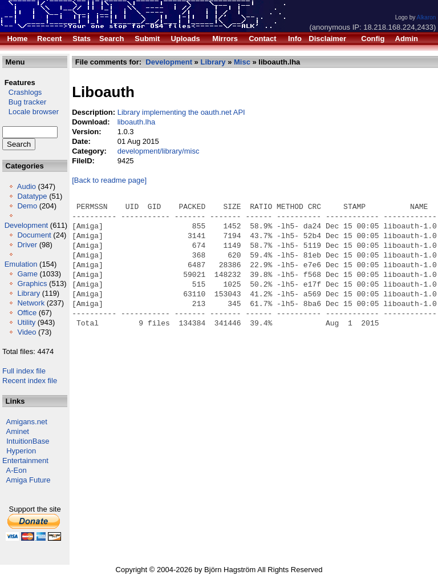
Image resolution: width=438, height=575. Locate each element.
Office (26, 312)
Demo (27, 206)
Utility (26, 322)
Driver (27, 244)
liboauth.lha (136, 122)
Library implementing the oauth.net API (181, 112)
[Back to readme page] (109, 180)
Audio (26, 186)
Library (28, 293)
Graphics (32, 283)
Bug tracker (24, 102)
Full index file (24, 371)
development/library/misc (158, 151)
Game (27, 274)
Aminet (17, 431)
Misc (242, 62)
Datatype (32, 196)
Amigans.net (26, 421)
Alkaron (426, 17)
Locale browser (30, 111)
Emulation (21, 264)
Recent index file (29, 380)
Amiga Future (28, 480)
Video (26, 332)
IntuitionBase (27, 441)
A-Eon (16, 470)
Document (34, 235)
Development (26, 225)
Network (30, 303)
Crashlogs (22, 92)
